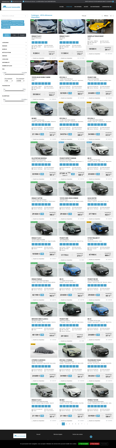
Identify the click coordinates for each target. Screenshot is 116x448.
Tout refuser (95, 443)
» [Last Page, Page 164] (87, 424)
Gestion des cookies (78, 434)
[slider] (4, 74)
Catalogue (69, 6)
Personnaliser (104, 443)
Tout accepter (83, 443)
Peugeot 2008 (5, 27)
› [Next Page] (84, 424)
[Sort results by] (95, 15)
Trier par (84, 15)
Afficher (106, 15)
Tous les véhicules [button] (7, 35)
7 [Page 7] (81, 424)
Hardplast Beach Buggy (17, 21)
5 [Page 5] (75, 424)
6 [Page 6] (78, 424)
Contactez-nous (5, 1)
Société (86, 6)
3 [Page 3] (69, 424)
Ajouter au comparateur (38, 58)
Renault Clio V (5, 21)
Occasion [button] (22, 35)
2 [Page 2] (66, 424)
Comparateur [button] (106, 6)
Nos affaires (77, 6)
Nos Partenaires (95, 6)
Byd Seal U (20, 24)
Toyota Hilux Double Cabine (9, 24)
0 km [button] (14, 35)
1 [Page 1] (63, 424)
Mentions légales (58, 434)
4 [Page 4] (72, 424)
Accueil (61, 6)
